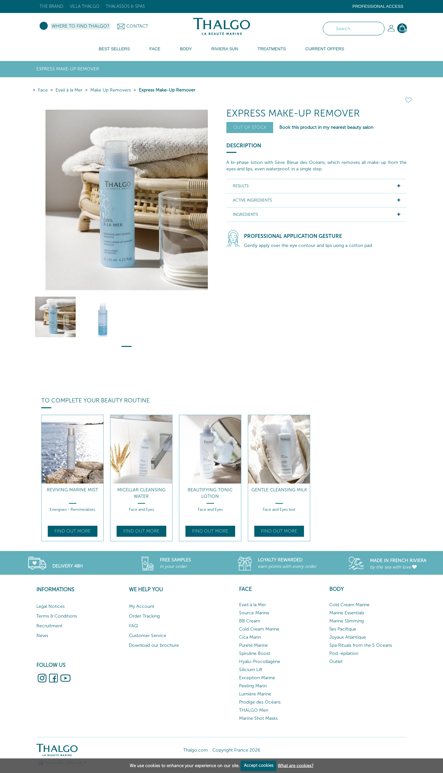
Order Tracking (144, 616)
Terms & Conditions (56, 616)
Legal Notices (50, 606)
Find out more (73, 531)
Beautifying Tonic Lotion (210, 493)
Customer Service (147, 635)
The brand (51, 6)
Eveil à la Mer (69, 90)
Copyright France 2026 (236, 750)
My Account (141, 606)
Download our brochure (154, 645)
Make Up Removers (110, 90)
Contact (137, 26)
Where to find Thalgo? (80, 26)
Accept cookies (258, 765)
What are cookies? (295, 765)
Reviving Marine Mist (72, 490)
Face (43, 90)
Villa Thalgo (84, 6)
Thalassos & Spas (125, 6)
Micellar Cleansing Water (141, 493)
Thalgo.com (195, 750)
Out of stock (249, 127)
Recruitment (49, 626)
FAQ (133, 626)
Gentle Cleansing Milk (279, 490)
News (42, 635)
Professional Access (377, 6)
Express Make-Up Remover (167, 90)
